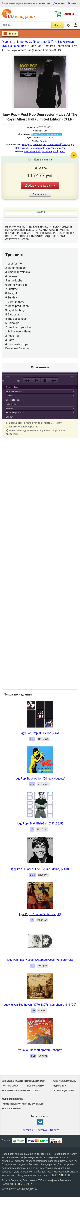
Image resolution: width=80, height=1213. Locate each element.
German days (12, 387)
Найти (57, 25)
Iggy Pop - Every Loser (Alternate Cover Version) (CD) (40, 959)
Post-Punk (47, 151)
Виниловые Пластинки (14, 1081)
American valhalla (13, 391)
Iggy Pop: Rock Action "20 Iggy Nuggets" (40, 778)
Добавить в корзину (40, 185)
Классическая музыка (14, 1090)
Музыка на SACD (36, 1081)
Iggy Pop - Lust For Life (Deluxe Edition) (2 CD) (40, 869)
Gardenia (10, 396)
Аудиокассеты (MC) (12, 1099)
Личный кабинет (75, 25)
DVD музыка (33, 1090)
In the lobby (11, 404)
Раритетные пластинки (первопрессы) (23, 1104)
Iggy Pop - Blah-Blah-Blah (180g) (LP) (40, 823)
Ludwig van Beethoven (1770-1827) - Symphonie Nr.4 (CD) (40, 1004)
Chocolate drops (13, 400)
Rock (62, 151)
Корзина (70, 14)
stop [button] (45, 381)
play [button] (40, 348)
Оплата (72, 3)
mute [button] (3, 381)
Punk (55, 151)
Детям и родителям (63, 1090)
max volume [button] (18, 381)
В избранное (39, 194)
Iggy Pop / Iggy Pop (56, 148)
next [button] (53, 381)
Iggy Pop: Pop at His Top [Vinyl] (40, 733)
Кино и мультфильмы (64, 1081)
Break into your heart (15, 413)
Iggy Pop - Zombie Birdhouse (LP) (40, 914)
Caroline (44, 141)
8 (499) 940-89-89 (60, 1175)
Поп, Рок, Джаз (10, 1086)
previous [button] (27, 381)
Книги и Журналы (11, 1108)
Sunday (9, 417)
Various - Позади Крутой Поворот (40, 1050)
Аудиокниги (59, 1086)
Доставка (58, 3)
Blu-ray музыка (35, 1086)
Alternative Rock (32, 151)
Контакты (44, 3)
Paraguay (10, 408)
